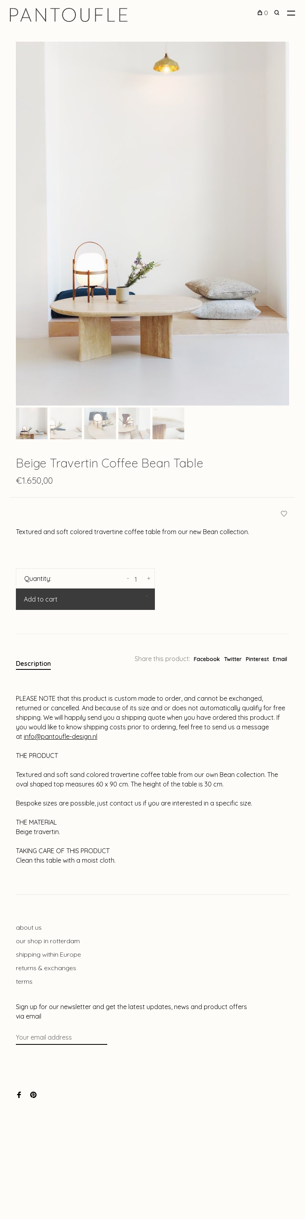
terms (24, 981)
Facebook (207, 659)
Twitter (233, 659)
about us (29, 927)
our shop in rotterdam (48, 941)
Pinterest (257, 659)
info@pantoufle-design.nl (60, 736)
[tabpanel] (152, 224)
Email (280, 659)
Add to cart (41, 599)
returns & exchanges (46, 968)
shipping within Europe (48, 954)
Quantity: (37, 579)
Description (33, 663)
